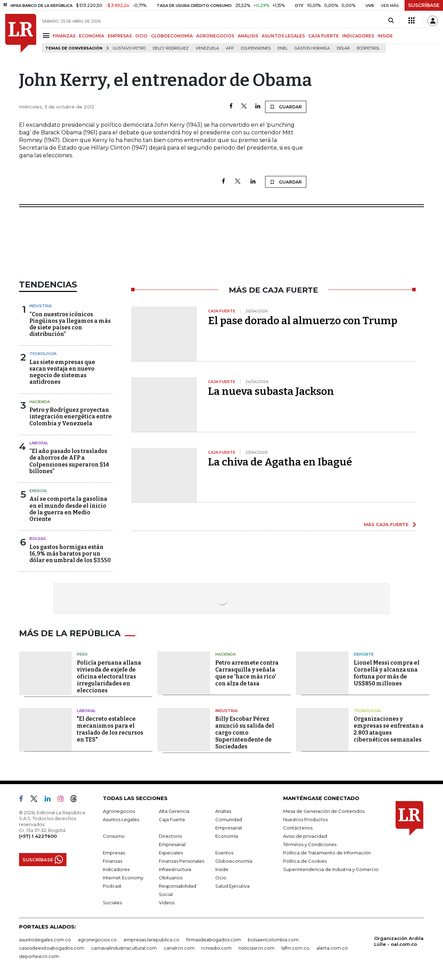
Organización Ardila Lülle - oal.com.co (399, 941)
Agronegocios (119, 811)
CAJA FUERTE (323, 35)
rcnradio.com (216, 948)
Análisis (223, 811)
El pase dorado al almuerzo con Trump (302, 320)
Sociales (112, 902)
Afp (230, 48)
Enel (283, 48)
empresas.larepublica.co (151, 939)
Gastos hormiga (312, 48)
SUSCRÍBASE (424, 5)
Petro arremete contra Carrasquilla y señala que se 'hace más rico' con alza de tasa (247, 673)
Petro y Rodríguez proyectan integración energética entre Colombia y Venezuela (70, 416)
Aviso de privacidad (305, 836)
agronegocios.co (97, 939)
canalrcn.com (179, 948)
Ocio (220, 877)
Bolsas (37, 538)
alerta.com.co (332, 948)
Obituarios (170, 877)
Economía (226, 836)
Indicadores (116, 869)
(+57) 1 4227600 (38, 836)
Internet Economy (123, 877)
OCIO (141, 35)
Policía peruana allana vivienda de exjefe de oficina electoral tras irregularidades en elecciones (109, 676)
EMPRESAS (120, 35)
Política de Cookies (305, 861)
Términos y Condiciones (309, 844)
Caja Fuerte (172, 819)
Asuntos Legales (121, 819)
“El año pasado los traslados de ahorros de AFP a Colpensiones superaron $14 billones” (69, 461)
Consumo (114, 836)
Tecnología (42, 353)
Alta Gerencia (174, 811)
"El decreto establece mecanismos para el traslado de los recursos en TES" (110, 729)
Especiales (171, 852)
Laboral (38, 443)
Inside (221, 869)
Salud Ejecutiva (232, 886)
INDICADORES (358, 35)
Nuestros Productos (305, 819)
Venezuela (207, 48)
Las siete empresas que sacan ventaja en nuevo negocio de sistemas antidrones (62, 372)
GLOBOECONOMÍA (172, 35)
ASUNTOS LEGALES (283, 35)
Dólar (343, 48)
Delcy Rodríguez (171, 48)
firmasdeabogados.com (213, 939)
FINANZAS (64, 35)
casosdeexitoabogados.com (51, 948)
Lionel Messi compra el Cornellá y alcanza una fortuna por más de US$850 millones (386, 673)
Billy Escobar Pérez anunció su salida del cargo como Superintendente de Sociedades (244, 733)
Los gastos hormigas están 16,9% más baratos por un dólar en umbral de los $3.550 (70, 553)
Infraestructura (175, 869)
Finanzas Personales (181, 861)
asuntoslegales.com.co (45, 939)
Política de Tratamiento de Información (327, 852)
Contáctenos (298, 828)
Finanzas (112, 861)
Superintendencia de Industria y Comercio (331, 869)
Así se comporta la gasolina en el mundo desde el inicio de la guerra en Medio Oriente (68, 509)
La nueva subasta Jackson (271, 391)
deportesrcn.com (39, 956)
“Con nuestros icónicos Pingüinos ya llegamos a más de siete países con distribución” (70, 324)
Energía (38, 490)
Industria (40, 305)
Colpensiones (256, 48)
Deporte (364, 654)
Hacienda (39, 401)
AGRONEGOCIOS (215, 35)
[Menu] (47, 35)
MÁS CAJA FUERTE (386, 524)
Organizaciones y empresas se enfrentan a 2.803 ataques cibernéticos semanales (389, 729)
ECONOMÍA (91, 35)
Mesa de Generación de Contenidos (323, 811)
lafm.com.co (295, 948)
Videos (166, 902)
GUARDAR (286, 106)
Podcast (112, 886)
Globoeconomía (233, 861)
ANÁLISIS (248, 35)
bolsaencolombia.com (273, 939)
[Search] (391, 20)
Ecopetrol (368, 48)
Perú (82, 654)
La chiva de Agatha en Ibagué (280, 462)
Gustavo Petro (129, 48)
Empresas (114, 852)
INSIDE (385, 35)
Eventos (224, 852)
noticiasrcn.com (256, 948)
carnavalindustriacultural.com (124, 948)
